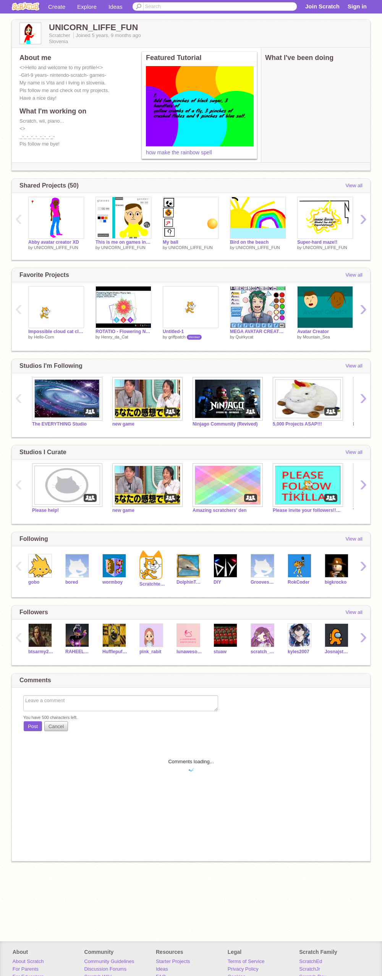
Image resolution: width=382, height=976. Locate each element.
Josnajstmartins (337, 651)
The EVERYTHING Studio (59, 424)
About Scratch (28, 961)
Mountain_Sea (316, 337)
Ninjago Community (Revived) (225, 424)
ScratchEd (310, 961)
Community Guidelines (109, 961)
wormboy (112, 582)
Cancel (56, 726)
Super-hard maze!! (317, 242)
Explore (87, 6)
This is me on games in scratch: (123, 242)
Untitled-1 (173, 331)
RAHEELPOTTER (78, 651)
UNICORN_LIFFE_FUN (56, 247)
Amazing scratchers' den (219, 510)
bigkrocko (335, 582)
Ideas (115, 6)
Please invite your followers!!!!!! (307, 510)
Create (56, 6)
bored (71, 582)
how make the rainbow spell (179, 152)
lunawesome (189, 651)
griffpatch (177, 337)
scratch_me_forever (263, 651)
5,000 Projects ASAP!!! (297, 424)
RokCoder (298, 582)
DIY (217, 582)
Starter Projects (173, 961)
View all (354, 185)
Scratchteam (152, 584)
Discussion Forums (105, 969)
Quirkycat (244, 337)
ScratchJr (309, 969)
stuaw (220, 651)
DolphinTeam (189, 582)
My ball (170, 242)
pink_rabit (150, 651)
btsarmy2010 (41, 651)
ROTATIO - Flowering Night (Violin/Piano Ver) (123, 331)
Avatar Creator (313, 331)
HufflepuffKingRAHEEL (115, 651)
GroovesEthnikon (263, 582)
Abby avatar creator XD (53, 242)
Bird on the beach (249, 242)
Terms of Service (246, 961)
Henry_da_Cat (114, 337)
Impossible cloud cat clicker (56, 331)
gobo (33, 582)
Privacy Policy (243, 969)
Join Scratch (322, 6)
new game (123, 424)
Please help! (45, 510)
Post (33, 726)
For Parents (26, 969)
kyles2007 (298, 651)
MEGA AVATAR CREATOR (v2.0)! (258, 331)
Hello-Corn (44, 337)
